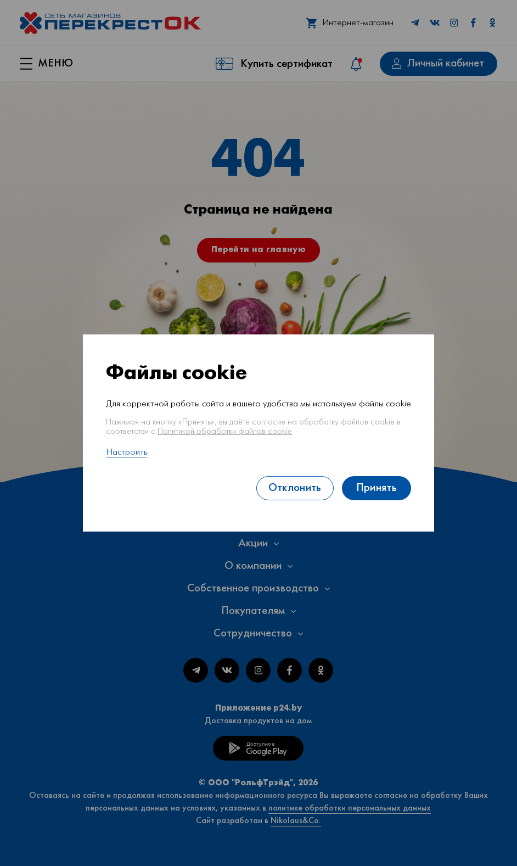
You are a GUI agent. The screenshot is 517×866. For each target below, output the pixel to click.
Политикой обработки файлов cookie (225, 431)
